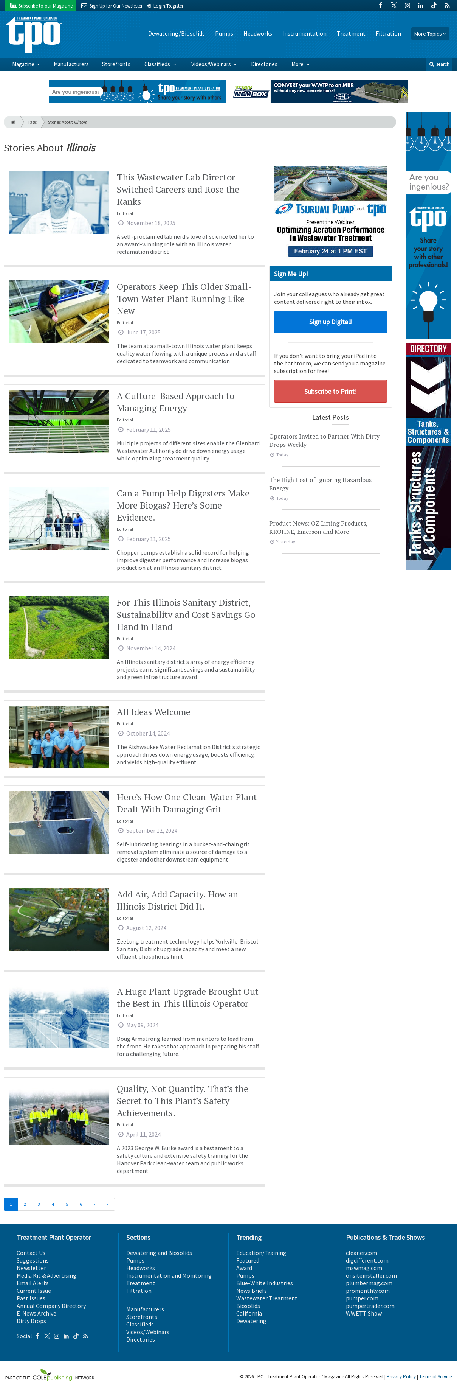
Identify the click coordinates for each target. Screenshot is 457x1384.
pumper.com (362, 1298)
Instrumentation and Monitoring (169, 1275)
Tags (32, 122)
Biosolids (248, 1305)
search (438, 64)
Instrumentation (304, 33)
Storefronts (116, 64)
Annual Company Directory (51, 1305)
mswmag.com (364, 1268)
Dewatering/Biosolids (176, 33)
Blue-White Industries (264, 1283)
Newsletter (31, 1268)
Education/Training (261, 1252)
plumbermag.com (369, 1283)
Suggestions (33, 1260)
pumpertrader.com (370, 1305)
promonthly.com (368, 1290)
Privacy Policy (401, 1376)
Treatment (351, 33)
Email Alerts (33, 1283)
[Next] (94, 1204)
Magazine (23, 64)
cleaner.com (361, 1252)
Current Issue (34, 1290)
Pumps (224, 33)
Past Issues (31, 1298)
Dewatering (251, 1321)
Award (244, 1268)
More (298, 64)
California (249, 1313)
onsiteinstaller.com (371, 1275)
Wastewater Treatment (266, 1298)
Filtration (388, 33)
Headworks (257, 33)
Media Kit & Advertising (46, 1275)
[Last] (108, 1204)
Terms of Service (435, 1376)
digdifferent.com (367, 1260)
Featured (247, 1260)
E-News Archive (36, 1313)
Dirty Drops (31, 1321)
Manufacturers (71, 64)
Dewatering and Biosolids (159, 1252)
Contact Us (31, 1252)
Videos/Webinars (211, 64)
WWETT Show (364, 1313)
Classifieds (157, 64)
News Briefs (251, 1290)
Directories (264, 64)
